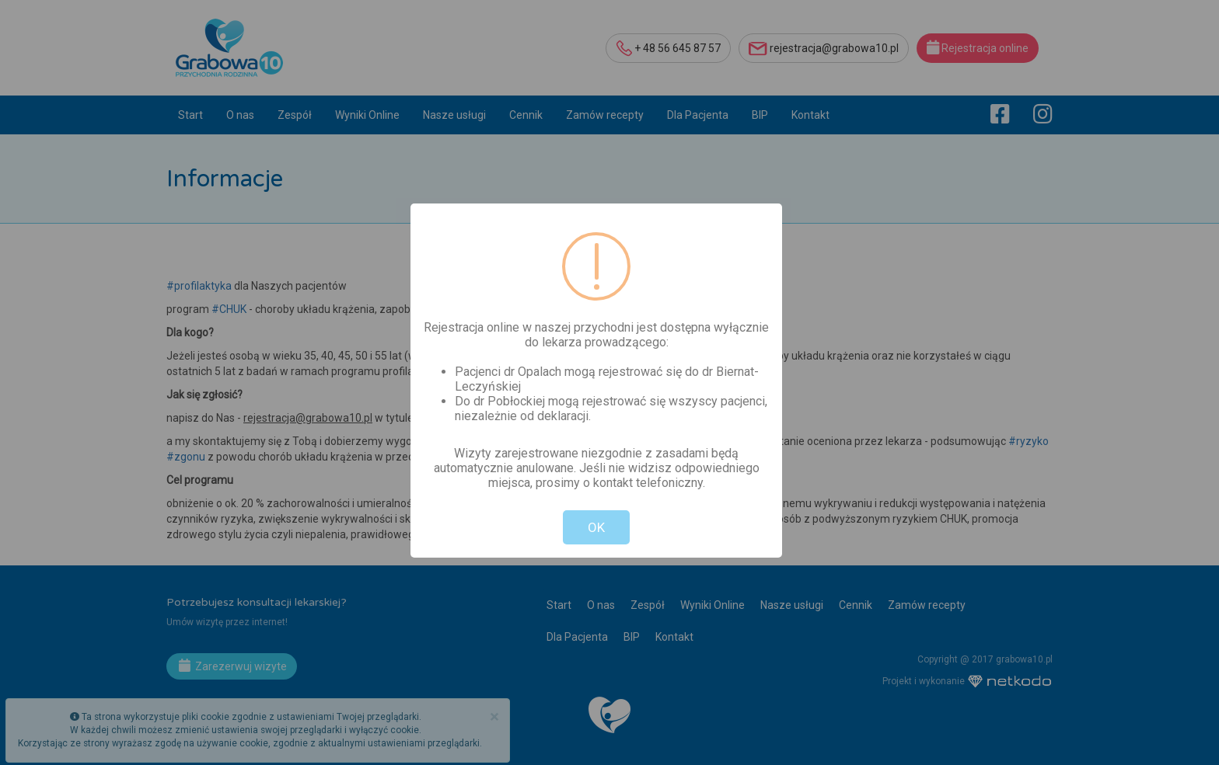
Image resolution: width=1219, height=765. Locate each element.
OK (596, 527)
